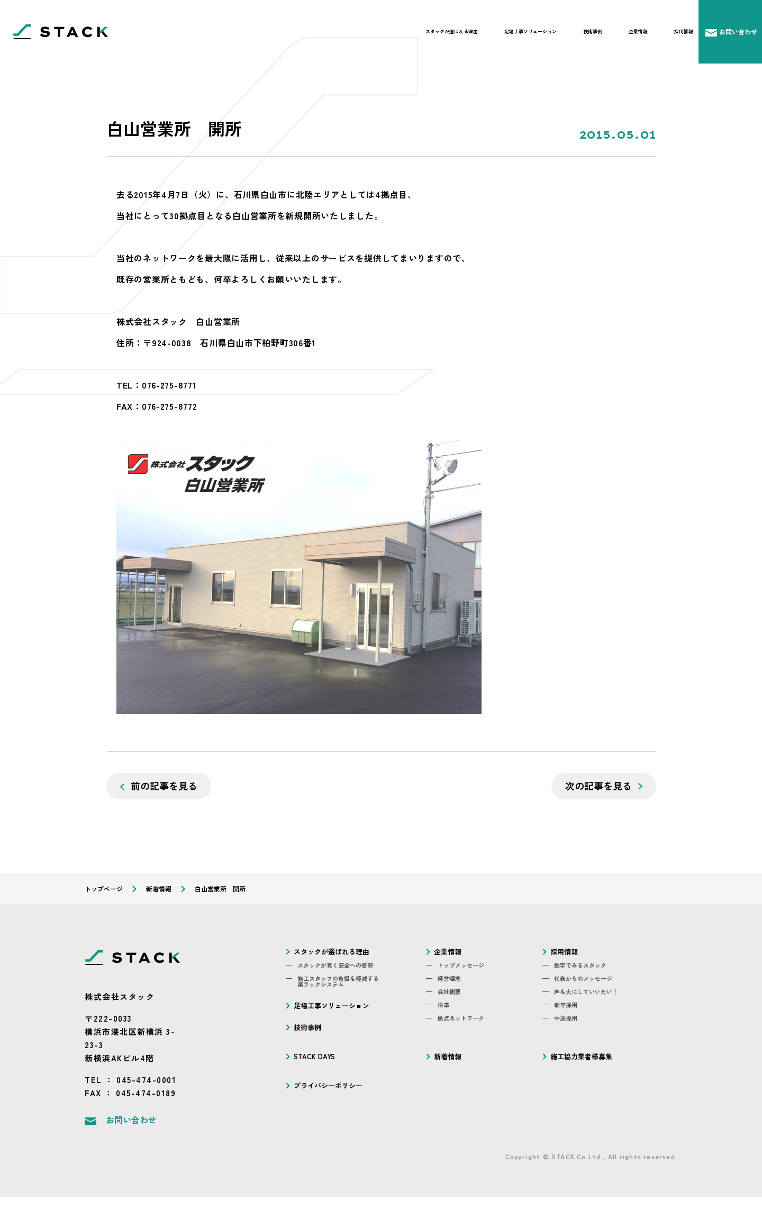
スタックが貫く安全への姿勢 (335, 965)
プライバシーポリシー (328, 1085)
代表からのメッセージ (583, 978)
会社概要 (449, 992)
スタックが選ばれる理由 (451, 32)
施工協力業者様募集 (581, 1056)
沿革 (443, 1005)
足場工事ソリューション (530, 32)
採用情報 (683, 32)
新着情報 (158, 888)
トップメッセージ (461, 965)
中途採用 (565, 1018)
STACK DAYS (314, 1056)
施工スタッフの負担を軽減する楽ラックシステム (338, 981)
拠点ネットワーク (461, 1018)
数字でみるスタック (580, 965)
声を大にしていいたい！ (586, 992)
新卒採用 (565, 1005)
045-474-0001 (146, 1079)
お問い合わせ (131, 1119)
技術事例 (592, 32)
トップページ (104, 888)
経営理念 (449, 978)
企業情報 (638, 32)
